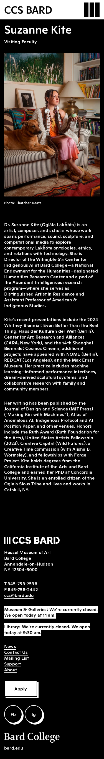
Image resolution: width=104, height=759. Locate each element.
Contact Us (16, 652)
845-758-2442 (23, 589)
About (10, 669)
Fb (13, 714)
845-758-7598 (22, 583)
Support (12, 663)
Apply (20, 688)
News (10, 646)
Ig (34, 714)
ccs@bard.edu (19, 595)
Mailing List (16, 658)
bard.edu (13, 748)
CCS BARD (28, 9)
